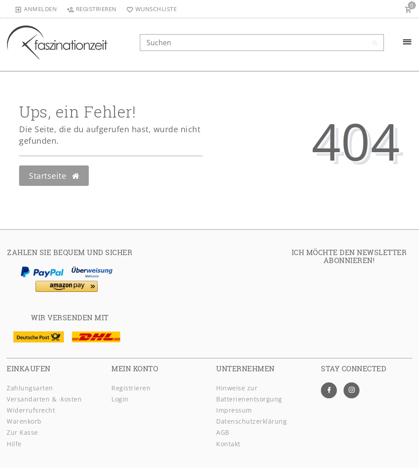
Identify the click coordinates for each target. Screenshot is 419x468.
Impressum (234, 410)
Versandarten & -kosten (44, 399)
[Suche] (375, 43)
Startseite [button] (54, 175)
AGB (222, 432)
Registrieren (130, 388)
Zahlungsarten (30, 388)
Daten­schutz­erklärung (251, 421)
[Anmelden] (36, 9)
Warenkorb (24, 421)
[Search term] (262, 42)
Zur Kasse (22, 432)
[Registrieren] (91, 9)
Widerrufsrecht (31, 410)
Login (120, 399)
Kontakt (228, 444)
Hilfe (14, 444)
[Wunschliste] (150, 9)
